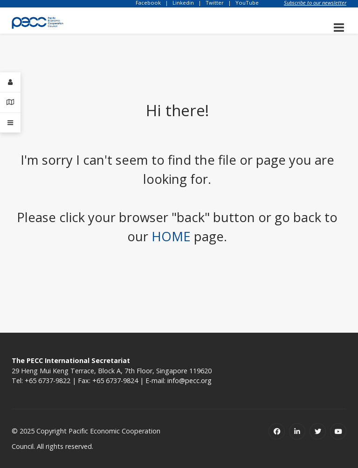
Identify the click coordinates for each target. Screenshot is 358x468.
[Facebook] (276, 431)
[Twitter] (318, 431)
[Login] (10, 82)
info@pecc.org (189, 380)
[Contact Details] (10, 102)
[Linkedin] (297, 431)
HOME (171, 236)
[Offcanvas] (10, 123)
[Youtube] (338, 431)
